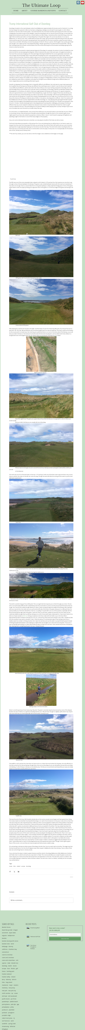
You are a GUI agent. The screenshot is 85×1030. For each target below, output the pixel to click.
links (14, 866)
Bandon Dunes (6, 927)
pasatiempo (5, 1001)
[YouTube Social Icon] (82, 2)
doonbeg (28, 866)
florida (13, 968)
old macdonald (12, 996)
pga (18, 1004)
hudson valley (6, 977)
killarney (8, 979)
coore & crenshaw (7, 955)
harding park (10, 971)
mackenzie (5, 985)
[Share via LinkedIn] (18, 871)
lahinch (14, 979)
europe (23, 866)
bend (12, 944)
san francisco (6, 1021)
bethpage (5, 946)
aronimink (5, 933)
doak (8, 963)
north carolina (6, 993)
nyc (12, 993)
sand (12, 1021)
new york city (12, 990)
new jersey (12, 988)
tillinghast (5, 1029)
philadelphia (5, 1007)
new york (4, 990)
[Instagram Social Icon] (78, 2)
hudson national (7, 974)
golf (17, 968)
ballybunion (11, 935)
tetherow (12, 1026)
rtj (14, 1018)
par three (13, 999)
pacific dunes (6, 999)
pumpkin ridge (6, 1015)
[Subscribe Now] (65, 938)
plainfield (11, 1010)
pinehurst (5, 1010)
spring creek (12, 1023)
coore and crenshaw (8, 957)
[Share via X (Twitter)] (14, 871)
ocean (10, 866)
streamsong (5, 1026)
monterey (5, 988)
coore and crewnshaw (8, 960)
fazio (8, 968)
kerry (3, 979)
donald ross (14, 963)
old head (4, 996)
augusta (4, 935)
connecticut (5, 952)
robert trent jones (7, 1018)
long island (9, 982)
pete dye (13, 1004)
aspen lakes (12, 933)
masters (16, 985)
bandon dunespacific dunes (10, 941)
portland (4, 1012)
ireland (18, 866)
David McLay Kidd (7, 930)
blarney (11, 946)
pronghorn (11, 1012)
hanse (4, 971)
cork (17, 960)
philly (12, 1007)
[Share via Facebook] (10, 871)
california (4, 949)
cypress (4, 963)
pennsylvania (6, 1004)
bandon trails (6, 944)
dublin (10, 966)
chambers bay (12, 949)
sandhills (4, 1023)
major (11, 985)
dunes (15, 966)
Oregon (15, 930)
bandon (4, 938)
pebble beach (14, 1001)
